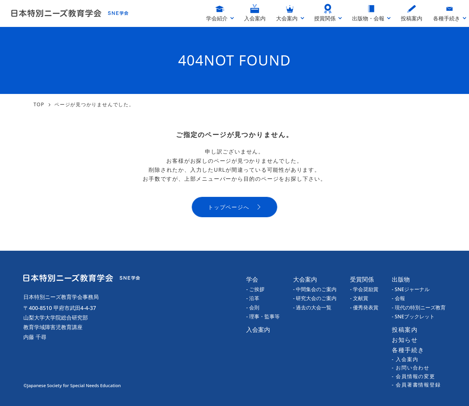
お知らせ (405, 339)
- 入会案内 (405, 359)
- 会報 (398, 298)
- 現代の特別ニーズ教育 (419, 307)
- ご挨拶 (255, 289)
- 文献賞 (359, 298)
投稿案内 (405, 329)
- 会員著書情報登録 (416, 384)
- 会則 (252, 307)
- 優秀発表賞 (364, 307)
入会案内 (258, 329)
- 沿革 (252, 298)
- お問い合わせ (411, 367)
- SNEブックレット (413, 316)
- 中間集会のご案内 (315, 289)
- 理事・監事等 (263, 316)
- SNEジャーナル (411, 289)
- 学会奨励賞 (364, 289)
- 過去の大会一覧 (312, 307)
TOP (39, 104)
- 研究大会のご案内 (315, 298)
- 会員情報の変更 (413, 376)
